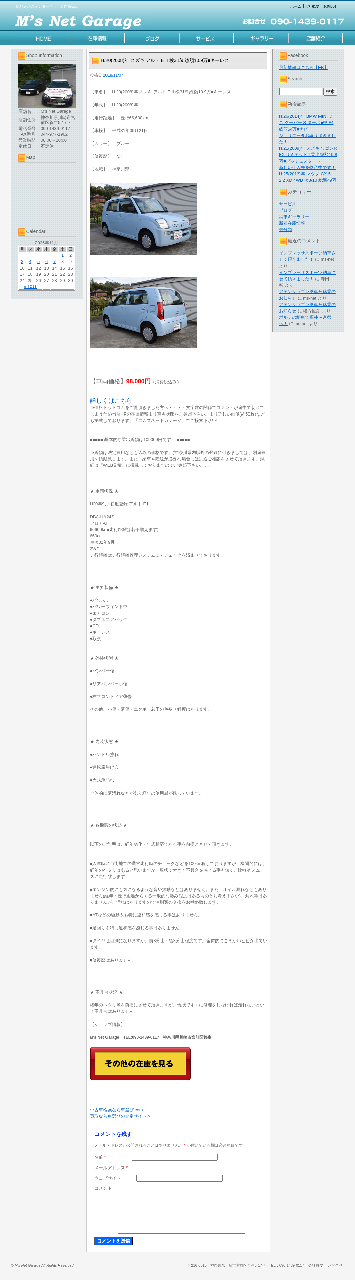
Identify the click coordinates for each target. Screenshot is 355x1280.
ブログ (285, 210)
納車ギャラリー (294, 216)
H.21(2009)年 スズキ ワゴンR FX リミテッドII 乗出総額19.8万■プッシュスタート (308, 154)
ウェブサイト (107, 1178)
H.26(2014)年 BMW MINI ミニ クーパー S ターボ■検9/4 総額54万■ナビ (306, 122)
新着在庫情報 (292, 223)
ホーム (295, 6)
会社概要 (312, 6)
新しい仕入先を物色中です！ (307, 167)
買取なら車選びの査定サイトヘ (120, 1116)
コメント (103, 1188)
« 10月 (30, 286)
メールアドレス (111, 1167)
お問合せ (330, 6)
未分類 (285, 229)
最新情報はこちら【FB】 (303, 67)
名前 (100, 1157)
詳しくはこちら (111, 400)
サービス (287, 203)
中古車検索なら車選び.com (116, 1109)
